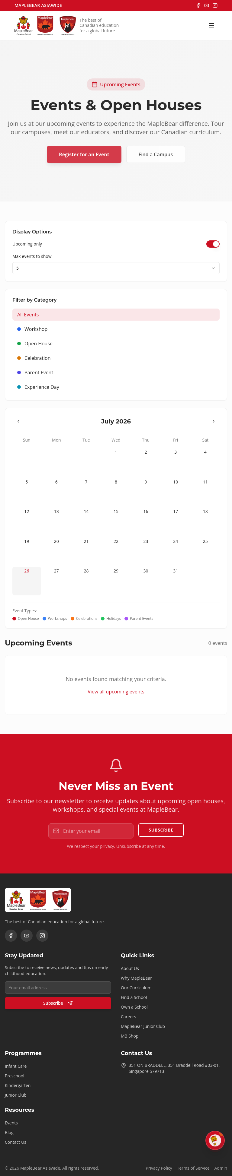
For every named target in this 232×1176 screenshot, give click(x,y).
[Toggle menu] (211, 25)
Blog (9, 1132)
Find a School (134, 997)
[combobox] (116, 268)
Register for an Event (84, 154)
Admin (220, 1168)
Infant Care (16, 1066)
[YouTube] (206, 5)
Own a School (134, 1007)
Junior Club (16, 1095)
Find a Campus (156, 154)
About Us (130, 968)
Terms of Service (193, 1168)
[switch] (213, 244)
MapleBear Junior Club (143, 1026)
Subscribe (161, 830)
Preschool (14, 1076)
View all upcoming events (116, 691)
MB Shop (130, 1036)
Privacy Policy (159, 1168)
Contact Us (15, 1142)
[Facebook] (198, 5)
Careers (128, 1016)
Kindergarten (18, 1085)
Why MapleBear (136, 978)
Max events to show (32, 256)
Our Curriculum (136, 988)
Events (11, 1123)
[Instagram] (215, 5)
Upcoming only (27, 244)
